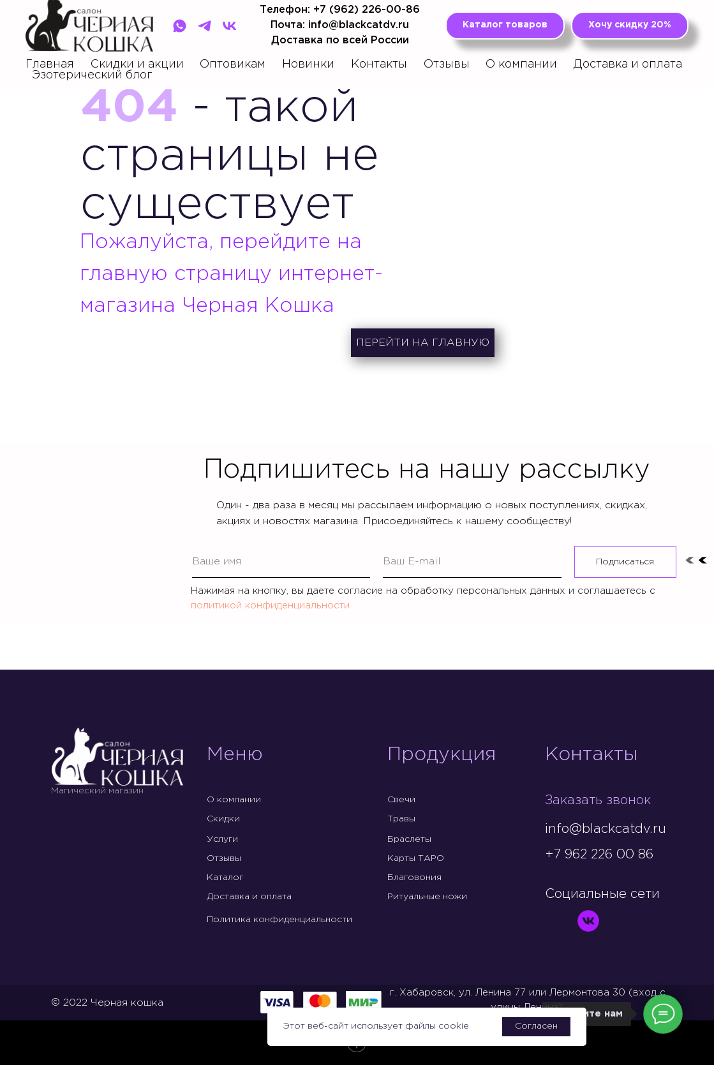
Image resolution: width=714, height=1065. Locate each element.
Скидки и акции (137, 64)
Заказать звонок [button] (598, 800)
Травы (401, 819)
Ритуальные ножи (427, 896)
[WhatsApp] (180, 26)
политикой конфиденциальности (270, 605)
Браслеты (409, 839)
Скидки (223, 819)
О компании (521, 64)
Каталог (225, 877)
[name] (281, 562)
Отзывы (447, 64)
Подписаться (625, 562)
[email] (472, 562)
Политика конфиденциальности (279, 919)
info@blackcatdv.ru (605, 829)
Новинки (308, 64)
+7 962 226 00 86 (599, 854)
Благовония (414, 877)
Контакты (379, 64)
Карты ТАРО (415, 858)
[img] (555, 921)
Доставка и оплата (628, 64)
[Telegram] (204, 26)
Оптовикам (232, 64)
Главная (50, 64)
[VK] (229, 26)
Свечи (401, 800)
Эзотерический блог (92, 75)
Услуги (222, 839)
